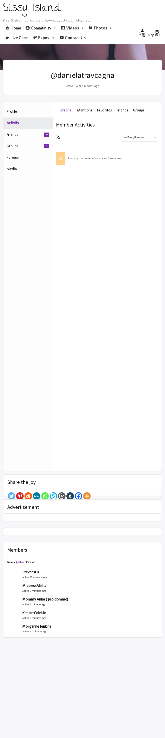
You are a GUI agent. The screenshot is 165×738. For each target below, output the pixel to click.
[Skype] (53, 496)
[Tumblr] (70, 496)
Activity (13, 123)
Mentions (84, 110)
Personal (65, 110)
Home (16, 28)
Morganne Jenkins (36, 626)
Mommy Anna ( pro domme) (45, 599)
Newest (11, 562)
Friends (28, 134)
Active (20, 562)
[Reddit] (28, 496)
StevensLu (30, 572)
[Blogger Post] (62, 496)
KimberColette (34, 613)
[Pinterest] (20, 496)
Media (12, 169)
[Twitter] (11, 496)
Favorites (104, 110)
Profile (12, 111)
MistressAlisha (34, 586)
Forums (13, 157)
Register (154, 33)
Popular (30, 562)
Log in (142, 33)
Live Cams (20, 37)
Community (44, 28)
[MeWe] (36, 496)
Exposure (46, 37)
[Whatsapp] (45, 496)
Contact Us (75, 37)
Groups (28, 146)
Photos (103, 28)
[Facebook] (78, 496)
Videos (75, 28)
